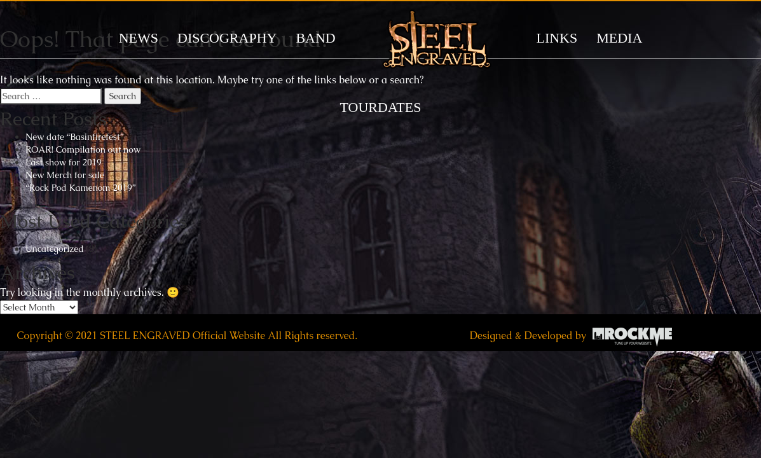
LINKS (556, 38)
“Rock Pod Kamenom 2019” (80, 187)
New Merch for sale (64, 175)
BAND (315, 38)
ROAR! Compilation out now (83, 149)
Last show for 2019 (63, 162)
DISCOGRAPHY (227, 38)
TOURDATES (381, 107)
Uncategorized (54, 248)
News (138, 38)
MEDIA (619, 38)
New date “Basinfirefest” (74, 136)
